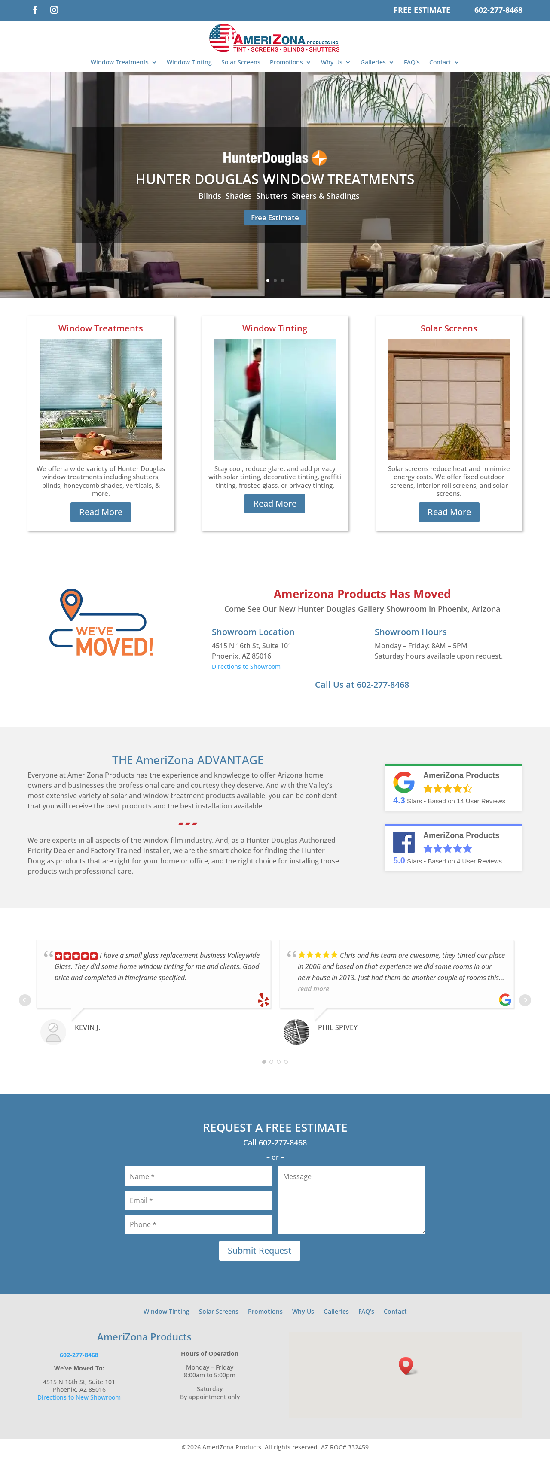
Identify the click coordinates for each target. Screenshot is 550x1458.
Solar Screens (240, 62)
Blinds (210, 196)
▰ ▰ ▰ (187, 824)
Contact (440, 62)
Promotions (286, 62)
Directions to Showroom (246, 668)
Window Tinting (189, 62)
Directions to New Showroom (79, 1399)
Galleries (373, 62)
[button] (409, 1368)
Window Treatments (120, 62)
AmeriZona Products (144, 1338)
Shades (239, 196)
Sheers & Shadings (326, 196)
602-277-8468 (498, 10)
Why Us (331, 62)
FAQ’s (412, 62)
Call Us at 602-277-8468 (362, 686)
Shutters (271, 196)
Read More (100, 514)
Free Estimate (422, 10)
